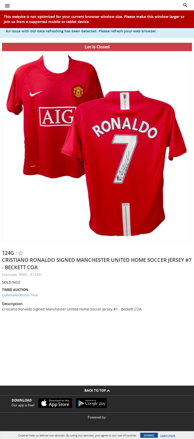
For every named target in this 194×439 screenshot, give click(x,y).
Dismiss (149, 435)
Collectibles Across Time (20, 295)
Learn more (167, 435)
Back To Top (97, 390)
